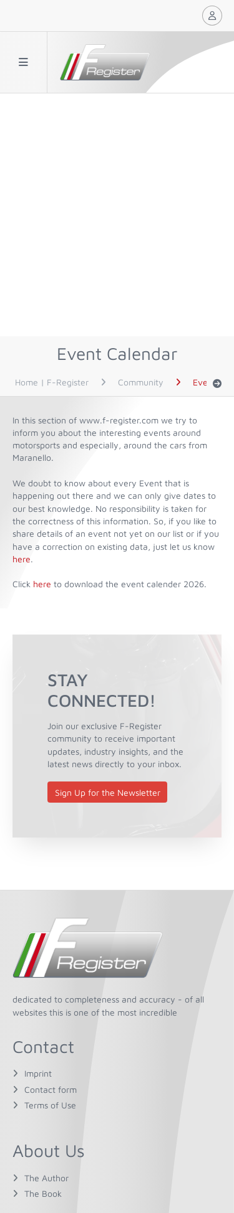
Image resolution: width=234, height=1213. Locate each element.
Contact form (50, 1089)
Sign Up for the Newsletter (107, 792)
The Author (46, 1178)
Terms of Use (50, 1105)
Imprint (38, 1073)
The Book (43, 1193)
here (21, 559)
